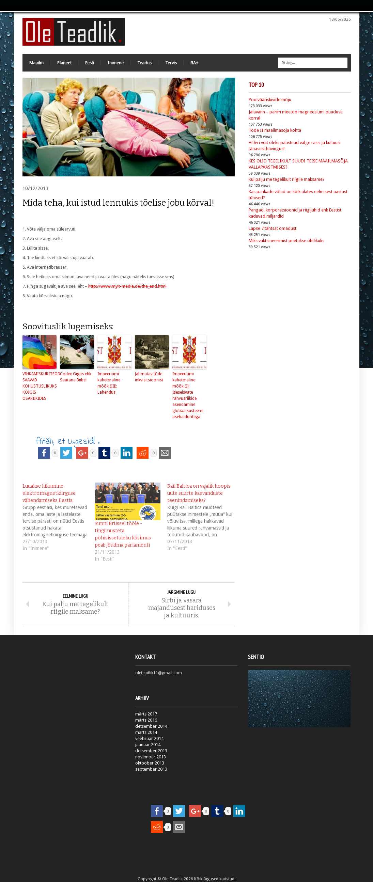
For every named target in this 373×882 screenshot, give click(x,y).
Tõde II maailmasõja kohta (275, 130)
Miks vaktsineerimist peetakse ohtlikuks (286, 240)
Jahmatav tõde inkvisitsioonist (149, 377)
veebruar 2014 (149, 738)
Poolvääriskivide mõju (270, 99)
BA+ (194, 62)
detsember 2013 (151, 750)
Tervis (171, 62)
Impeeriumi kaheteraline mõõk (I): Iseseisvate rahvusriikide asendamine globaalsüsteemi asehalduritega (187, 395)
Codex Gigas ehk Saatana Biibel (75, 377)
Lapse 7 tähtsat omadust (272, 228)
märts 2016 (146, 720)
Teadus (144, 62)
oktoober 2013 (149, 763)
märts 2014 (146, 732)
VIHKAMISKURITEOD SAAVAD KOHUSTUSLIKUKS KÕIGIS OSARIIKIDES (39, 386)
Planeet (64, 62)
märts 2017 (146, 713)
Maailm (36, 62)
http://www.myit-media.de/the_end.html (127, 286)
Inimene (116, 62)
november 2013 (150, 756)
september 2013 (151, 769)
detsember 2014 (151, 726)
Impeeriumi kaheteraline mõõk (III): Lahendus (108, 383)
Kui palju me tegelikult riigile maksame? (287, 179)
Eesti (89, 62)
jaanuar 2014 (147, 744)
